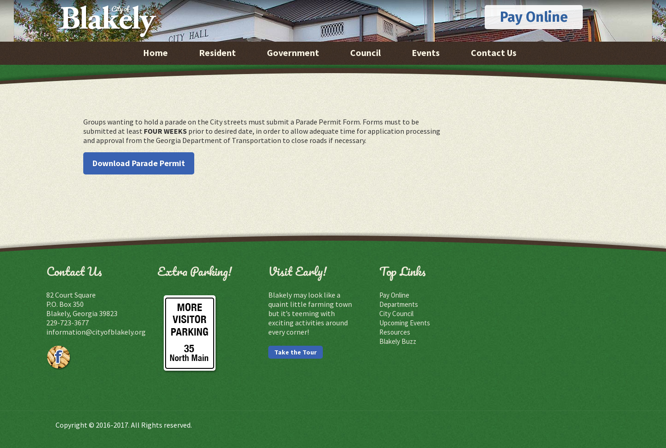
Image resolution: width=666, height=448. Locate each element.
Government (293, 52)
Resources (394, 332)
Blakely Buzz (397, 341)
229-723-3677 (67, 322)
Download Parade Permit (138, 163)
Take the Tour (295, 352)
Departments (398, 304)
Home (155, 52)
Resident (217, 52)
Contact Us (494, 52)
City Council (396, 313)
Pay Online (534, 17)
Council (365, 52)
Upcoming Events (404, 322)
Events (426, 52)
